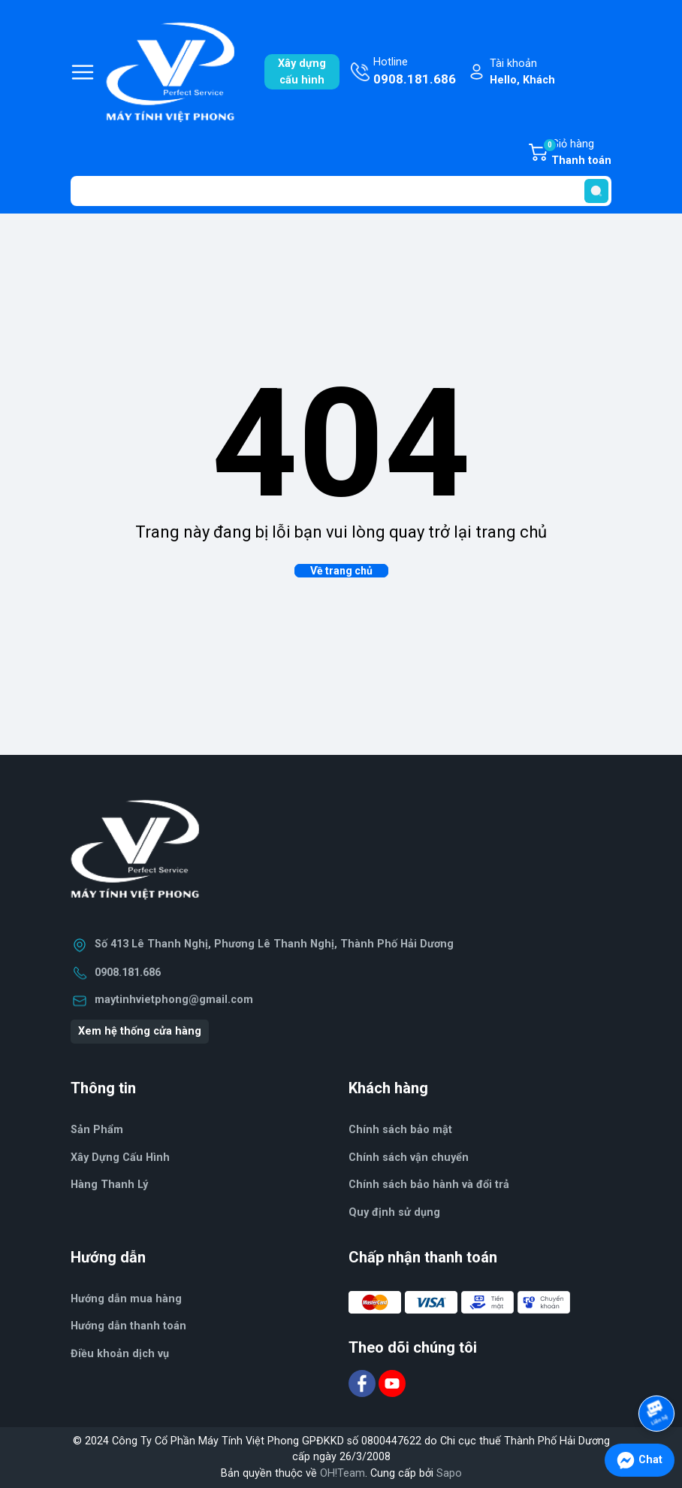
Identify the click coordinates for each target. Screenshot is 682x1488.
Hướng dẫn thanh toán (128, 1326)
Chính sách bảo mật (400, 1129)
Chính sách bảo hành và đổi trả (429, 1184)
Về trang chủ (341, 571)
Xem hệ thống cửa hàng (139, 1031)
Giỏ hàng (576, 153)
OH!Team (342, 1473)
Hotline (414, 72)
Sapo (449, 1473)
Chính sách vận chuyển (409, 1157)
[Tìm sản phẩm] (341, 191)
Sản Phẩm (97, 1129)
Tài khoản (522, 72)
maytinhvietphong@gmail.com (174, 999)
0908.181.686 (128, 972)
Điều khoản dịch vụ (120, 1353)
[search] (596, 191)
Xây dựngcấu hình (302, 71)
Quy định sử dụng (394, 1212)
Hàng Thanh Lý (109, 1184)
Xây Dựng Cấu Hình (120, 1157)
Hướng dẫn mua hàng (126, 1299)
